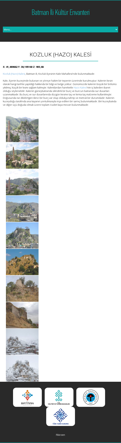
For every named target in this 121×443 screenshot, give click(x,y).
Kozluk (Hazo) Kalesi (14, 73)
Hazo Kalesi (80, 87)
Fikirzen (60, 434)
